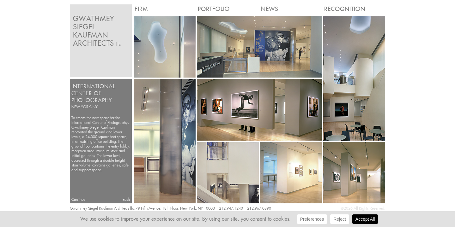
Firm (141, 9)
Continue (78, 199)
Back (126, 199)
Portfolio (214, 9)
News (269, 9)
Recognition (344, 9)
